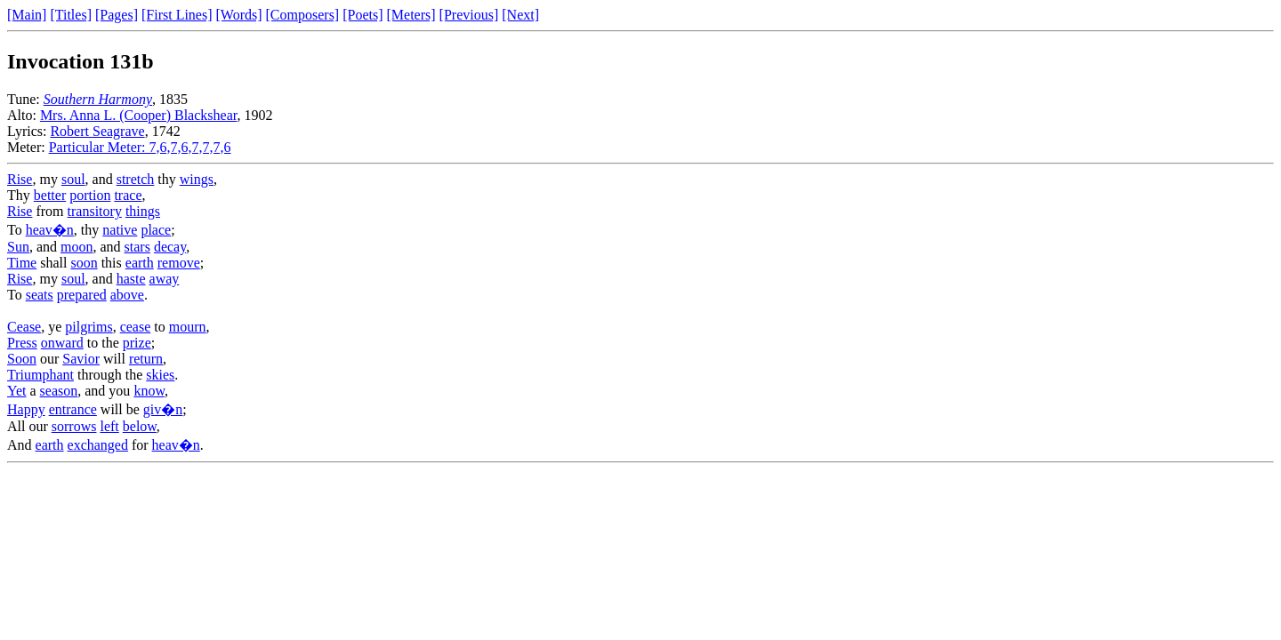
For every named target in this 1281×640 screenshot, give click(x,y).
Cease (24, 326)
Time (21, 262)
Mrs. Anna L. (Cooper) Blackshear (139, 115)
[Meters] (411, 14)
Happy (26, 409)
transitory (95, 211)
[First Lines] (177, 14)
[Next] (520, 14)
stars (137, 246)
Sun (18, 246)
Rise (19, 179)
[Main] (26, 14)
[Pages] (116, 14)
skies (160, 374)
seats (39, 294)
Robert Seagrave (97, 131)
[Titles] (71, 14)
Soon (21, 358)
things (142, 211)
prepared (82, 294)
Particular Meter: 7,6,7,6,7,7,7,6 (140, 147)
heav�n (50, 229)
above (127, 294)
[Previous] (469, 14)
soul (73, 179)
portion (89, 195)
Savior (81, 358)
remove (178, 262)
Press (22, 342)
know (149, 390)
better (50, 195)
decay (170, 246)
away (164, 278)
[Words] (239, 14)
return (146, 358)
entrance (73, 409)
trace (127, 195)
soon (83, 262)
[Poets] (362, 14)
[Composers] (303, 14)
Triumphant (40, 374)
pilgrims (88, 326)
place (156, 229)
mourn (187, 326)
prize (137, 342)
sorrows (74, 426)
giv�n (162, 409)
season (59, 390)
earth (139, 262)
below (140, 426)
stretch (136, 179)
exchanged (98, 444)
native (119, 229)
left (109, 426)
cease (135, 326)
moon (76, 246)
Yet (17, 390)
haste (131, 278)
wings (197, 179)
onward (62, 342)
